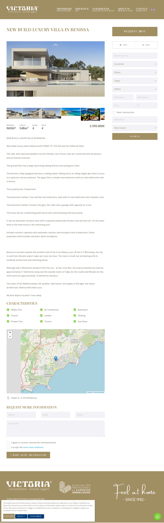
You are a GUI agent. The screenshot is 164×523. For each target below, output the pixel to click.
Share (147, 45)
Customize (38, 518)
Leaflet (89, 393)
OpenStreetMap (99, 393)
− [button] (10, 337)
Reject (24, 518)
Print (125, 45)
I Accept (10, 518)
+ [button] (10, 333)
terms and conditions (33, 447)
